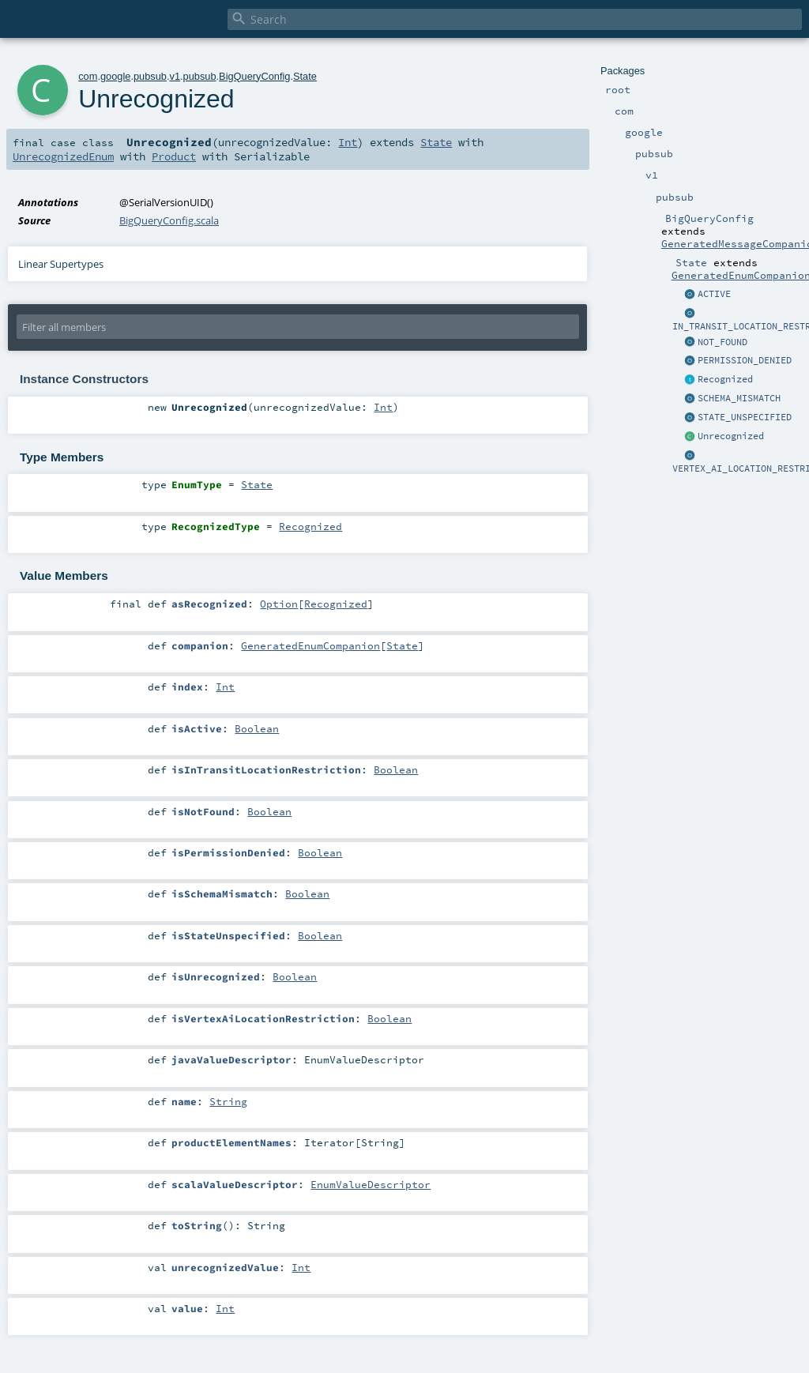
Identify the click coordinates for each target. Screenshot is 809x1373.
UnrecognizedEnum (63, 156)
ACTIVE (714, 293)
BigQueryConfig (254, 76)
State (305, 76)
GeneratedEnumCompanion (310, 645)
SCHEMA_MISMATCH (739, 398)
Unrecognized (731, 436)
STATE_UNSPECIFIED (745, 417)
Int (347, 142)
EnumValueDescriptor (370, 1184)
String (228, 1101)
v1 (174, 76)
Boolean (257, 728)
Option (279, 603)
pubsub (150, 76)
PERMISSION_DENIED (745, 360)
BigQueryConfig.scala (169, 220)
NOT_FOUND (722, 342)
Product (174, 156)
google (115, 76)
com (87, 76)
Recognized (725, 379)
